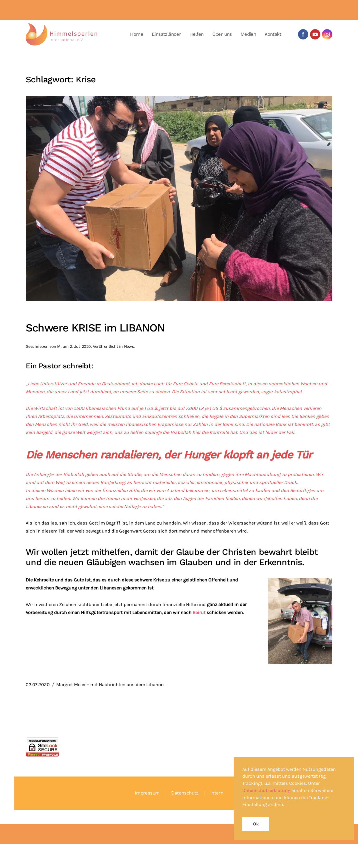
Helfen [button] (196, 34)
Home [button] (136, 34)
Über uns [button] (222, 34)
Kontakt (273, 34)
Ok (256, 824)
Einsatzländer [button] (166, 34)
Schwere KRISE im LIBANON (95, 327)
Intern (216, 793)
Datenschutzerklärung (266, 790)
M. (59, 346)
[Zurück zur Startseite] (61, 34)
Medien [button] (248, 34)
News (129, 346)
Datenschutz (184, 793)
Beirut (200, 612)
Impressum (147, 793)
